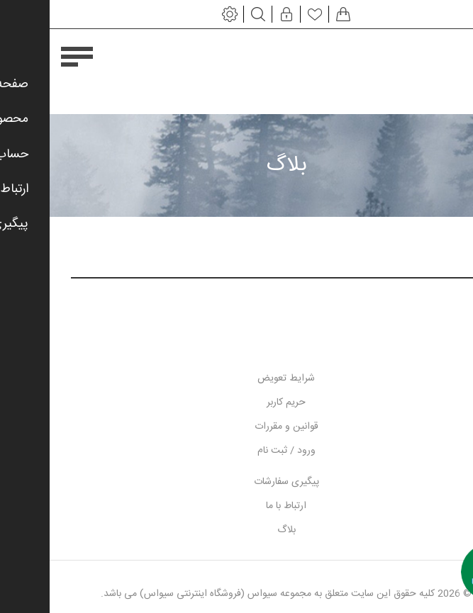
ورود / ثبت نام (237, 450)
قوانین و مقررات (237, 426)
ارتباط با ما (236, 505)
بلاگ (237, 530)
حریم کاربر (236, 402)
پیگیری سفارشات (236, 481)
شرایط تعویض (236, 378)
